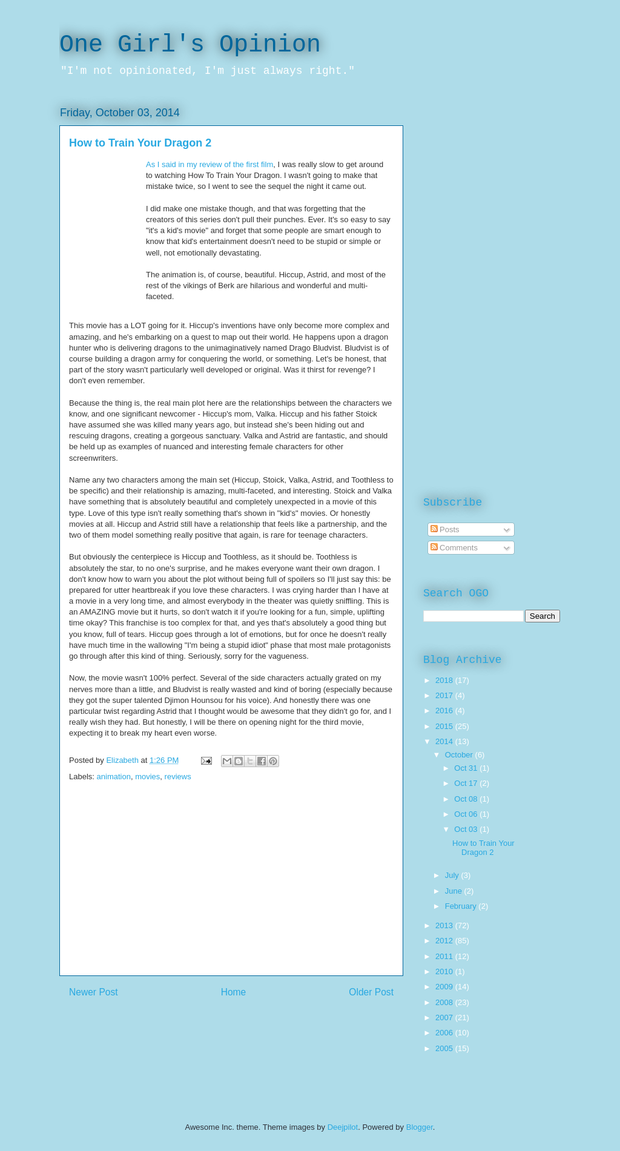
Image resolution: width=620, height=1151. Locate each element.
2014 (445, 741)
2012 (445, 940)
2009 (445, 986)
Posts (445, 529)
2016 (445, 710)
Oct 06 (467, 814)
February (462, 906)
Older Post (371, 992)
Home (233, 992)
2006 (445, 1032)
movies (147, 776)
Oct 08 (467, 798)
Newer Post (93, 992)
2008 (445, 1002)
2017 (445, 695)
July (453, 875)
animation (114, 776)
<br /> (107, 232)
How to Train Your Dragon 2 (483, 848)
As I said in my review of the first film (209, 164)
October (460, 754)
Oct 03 (467, 829)
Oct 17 (467, 783)
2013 (445, 925)
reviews (178, 776)
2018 (445, 680)
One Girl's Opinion (190, 45)
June (454, 890)
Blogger (419, 1127)
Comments (454, 547)
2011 (445, 956)
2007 (445, 1017)
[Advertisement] (231, 890)
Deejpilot (343, 1127)
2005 (445, 1048)
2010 (445, 971)
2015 (445, 726)
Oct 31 (467, 768)
